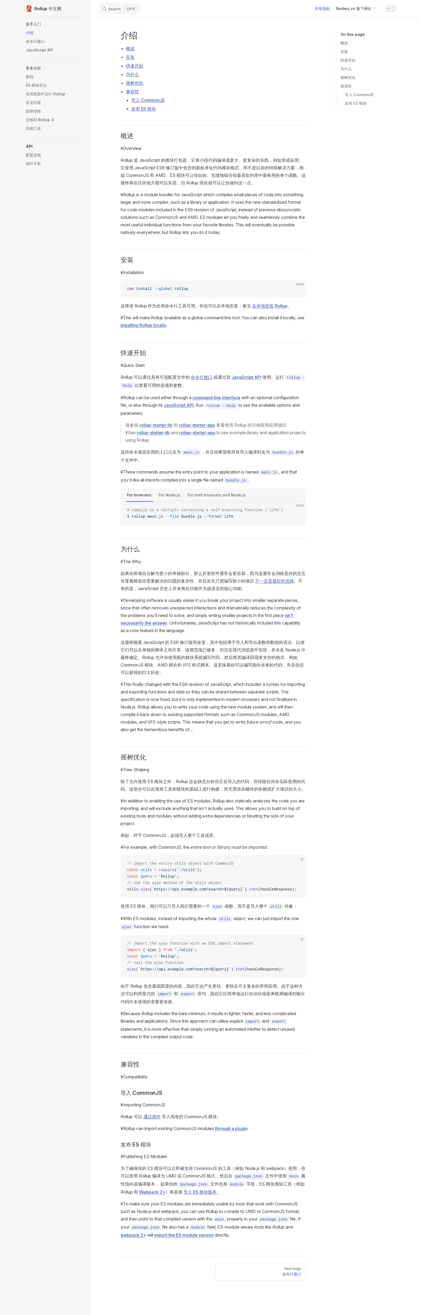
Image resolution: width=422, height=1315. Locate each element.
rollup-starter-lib (156, 425)
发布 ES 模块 (356, 103)
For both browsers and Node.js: (217, 495)
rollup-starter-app (197, 425)
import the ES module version (184, 1235)
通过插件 (152, 1116)
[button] (54, 24)
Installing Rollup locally (143, 325)
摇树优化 (348, 77)
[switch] (390, 9)
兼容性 (346, 86)
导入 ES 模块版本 (200, 1192)
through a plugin (231, 1128)
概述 (344, 43)
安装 (344, 51)
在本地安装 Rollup (269, 305)
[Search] (119, 8)
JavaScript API (246, 377)
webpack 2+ (133, 1235)
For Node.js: (170, 495)
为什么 (346, 68)
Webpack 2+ (152, 1192)
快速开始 (348, 60)
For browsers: (139, 495)
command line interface (216, 397)
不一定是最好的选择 (274, 581)
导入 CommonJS (359, 94)
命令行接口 (201, 377)
